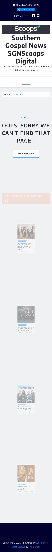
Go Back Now (26, 153)
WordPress (42, 542)
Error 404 (18, 94)
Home (7, 94)
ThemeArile (34, 546)
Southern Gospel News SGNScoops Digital (26, 49)
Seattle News (18, 546)
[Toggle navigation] (26, 82)
